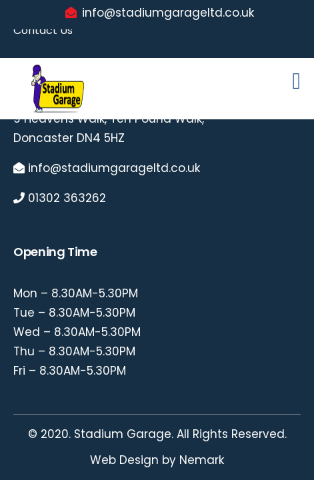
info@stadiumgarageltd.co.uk (168, 13)
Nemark (201, 460)
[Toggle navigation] (297, 83)
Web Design (124, 460)
